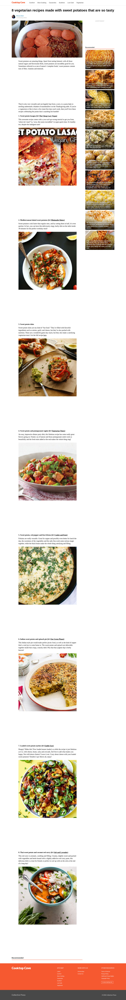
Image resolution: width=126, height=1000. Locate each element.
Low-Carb (71, 3)
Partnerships (81, 971)
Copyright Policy (105, 978)
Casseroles (52, 3)
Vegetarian (80, 3)
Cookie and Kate (60, 535)
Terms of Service (105, 971)
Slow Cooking (41, 3)
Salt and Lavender (61, 852)
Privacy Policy (104, 974)
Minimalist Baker (57, 220)
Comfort (32, 3)
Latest (58, 971)
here (44, 335)
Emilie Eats (49, 746)
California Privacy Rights (107, 976)
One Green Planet (57, 639)
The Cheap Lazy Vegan (48, 116)
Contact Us (80, 974)
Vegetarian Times (58, 431)
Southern (62, 3)
